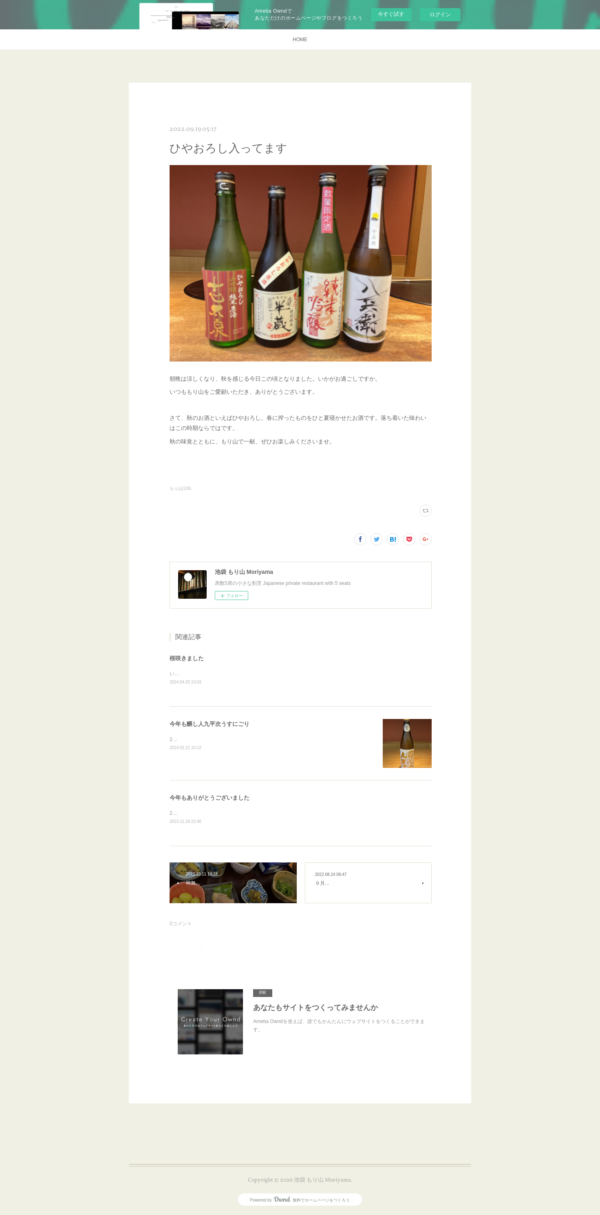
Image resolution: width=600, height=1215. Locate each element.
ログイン (440, 14)
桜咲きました (187, 658)
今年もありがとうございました (209, 798)
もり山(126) (180, 488)
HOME (300, 39)
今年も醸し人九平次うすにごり (209, 724)
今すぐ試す (391, 14)
